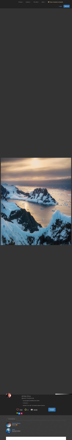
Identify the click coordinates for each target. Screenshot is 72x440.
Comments (11, 419)
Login (60, 6)
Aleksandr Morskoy (16, 423)
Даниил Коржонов (28, 398)
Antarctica (26, 402)
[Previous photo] (1, 195)
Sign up (67, 6)
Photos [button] (20, 2)
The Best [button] (36, 2)
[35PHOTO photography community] (9, 2)
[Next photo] (70, 195)
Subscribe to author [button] (52, 410)
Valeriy (13, 429)
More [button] (43, 2)
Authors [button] (28, 2)
